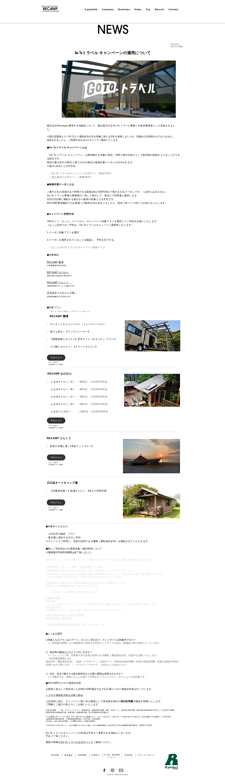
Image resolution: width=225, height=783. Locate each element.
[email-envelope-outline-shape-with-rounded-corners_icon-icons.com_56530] (121, 770)
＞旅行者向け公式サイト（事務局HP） (70, 177)
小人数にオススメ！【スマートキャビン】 (74, 346)
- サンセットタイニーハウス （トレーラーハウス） (76, 324)
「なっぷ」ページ (69, 221)
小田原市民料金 (99, 381)
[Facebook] (104, 770)
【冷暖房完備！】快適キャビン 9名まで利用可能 (77, 491)
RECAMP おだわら (58, 272)
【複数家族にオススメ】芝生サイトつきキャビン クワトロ (83, 339)
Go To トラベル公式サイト (76, 742)
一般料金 (82, 381)
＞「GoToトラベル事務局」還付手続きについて (72, 592)
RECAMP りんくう (57, 282)
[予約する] (56, 358)
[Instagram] (112, 770)
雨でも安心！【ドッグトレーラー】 (70, 331)
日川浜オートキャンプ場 (60, 292)
